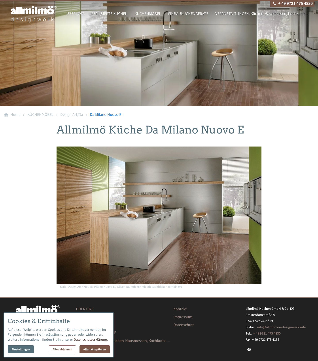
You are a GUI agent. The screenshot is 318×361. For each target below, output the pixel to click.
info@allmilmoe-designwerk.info (281, 327)
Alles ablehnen (62, 349)
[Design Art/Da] (71, 114)
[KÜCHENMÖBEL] (40, 114)
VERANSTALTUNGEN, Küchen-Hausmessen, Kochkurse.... (262, 13)
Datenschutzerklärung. (91, 339)
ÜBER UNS (75, 13)
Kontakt (180, 308)
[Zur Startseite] (33, 14)
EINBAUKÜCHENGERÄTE (188, 13)
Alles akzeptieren (94, 349)
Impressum (182, 316)
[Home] (15, 114)
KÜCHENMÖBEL (148, 13)
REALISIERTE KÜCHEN (109, 13)
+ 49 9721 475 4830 (267, 333)
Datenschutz (183, 324)
